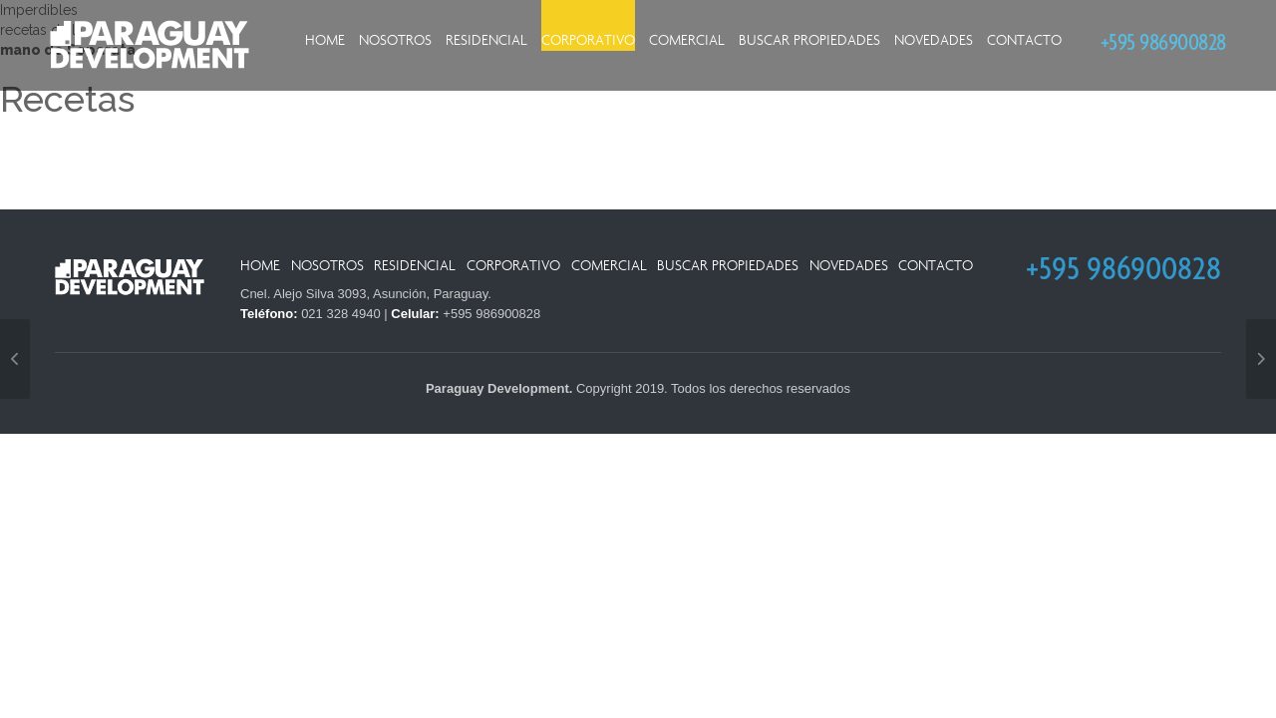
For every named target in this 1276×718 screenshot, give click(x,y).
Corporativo (588, 40)
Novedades (933, 40)
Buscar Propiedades (809, 40)
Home (325, 40)
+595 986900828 (1163, 41)
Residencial (486, 40)
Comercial (687, 40)
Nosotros (395, 40)
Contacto (1024, 40)
